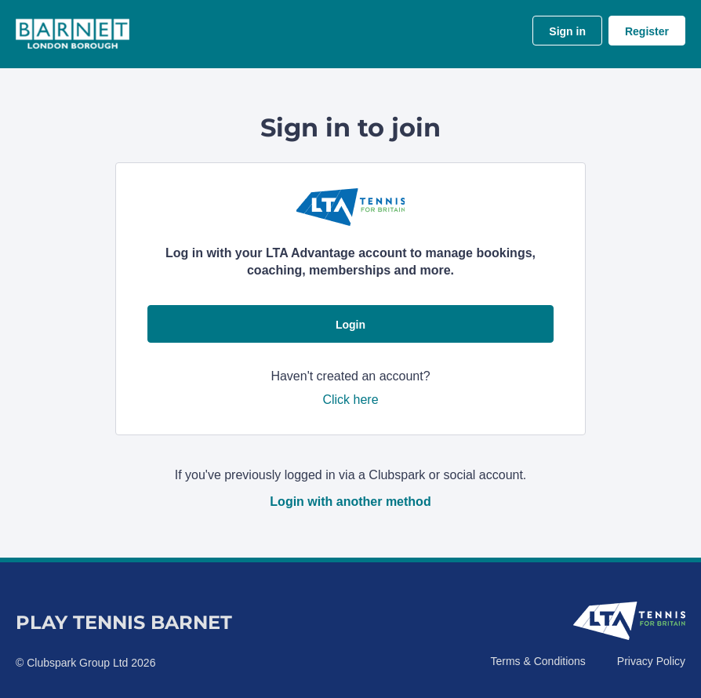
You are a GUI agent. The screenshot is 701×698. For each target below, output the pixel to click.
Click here (350, 399)
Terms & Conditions (537, 661)
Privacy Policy (651, 661)
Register (647, 31)
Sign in (567, 31)
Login (350, 324)
